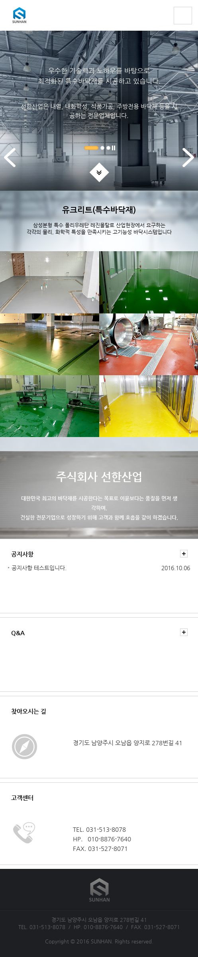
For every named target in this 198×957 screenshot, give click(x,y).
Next (188, 166)
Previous (10, 166)
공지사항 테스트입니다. (39, 568)
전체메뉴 (183, 15)
